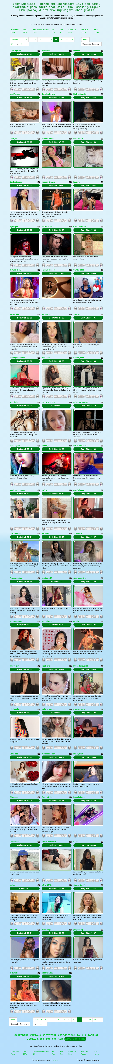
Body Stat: (24, 54)
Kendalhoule (47, 621)
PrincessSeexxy (49, 754)
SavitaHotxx (78, 270)
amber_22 (46, 446)
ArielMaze (46, 51)
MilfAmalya (46, 929)
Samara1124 (15, 842)
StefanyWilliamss (17, 358)
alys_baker (14, 402)
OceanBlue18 (47, 973)
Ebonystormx (79, 709)
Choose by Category (91, 44)
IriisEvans (14, 973)
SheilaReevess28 (49, 842)
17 (12, 44)
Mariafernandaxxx (17, 490)
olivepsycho (15, 446)
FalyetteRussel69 (80, 402)
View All (15, 40)
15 (67, 40)
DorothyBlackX (16, 533)
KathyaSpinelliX (80, 94)
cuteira (76, 621)
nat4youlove (15, 666)
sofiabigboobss (48, 709)
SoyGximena (78, 490)
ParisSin (45, 533)
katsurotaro (78, 139)
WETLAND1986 (80, 446)
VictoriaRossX (16, 621)
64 (22, 44)
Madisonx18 (47, 578)
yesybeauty (78, 929)
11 (45, 40)
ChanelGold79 (79, 885)
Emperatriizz (47, 797)
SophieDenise (16, 182)
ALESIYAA (78, 533)
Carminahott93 (79, 227)
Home (85, 40)
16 (72, 40)
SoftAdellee (47, 227)
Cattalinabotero (48, 94)
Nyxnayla (14, 227)
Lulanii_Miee (78, 358)
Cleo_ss (13, 139)
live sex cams (75, 1038)
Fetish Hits (54, 1060)
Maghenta (46, 666)
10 (40, 40)
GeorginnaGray (80, 578)
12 (51, 40)
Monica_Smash (48, 182)
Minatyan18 (78, 754)
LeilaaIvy (14, 885)
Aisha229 (46, 358)
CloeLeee (14, 797)
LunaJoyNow (15, 51)
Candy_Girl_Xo (48, 402)
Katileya (76, 182)
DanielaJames (79, 797)
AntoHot (77, 314)
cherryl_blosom (48, 270)
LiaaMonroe (15, 94)
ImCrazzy (46, 490)
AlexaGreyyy (47, 314)
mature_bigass (16, 270)
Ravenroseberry (17, 578)
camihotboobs (48, 139)
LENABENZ (47, 885)
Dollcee (76, 51)
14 (61, 40)
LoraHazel (14, 754)
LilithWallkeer (16, 709)
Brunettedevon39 (80, 666)
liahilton (13, 929)
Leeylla (76, 842)
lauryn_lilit (14, 314)
